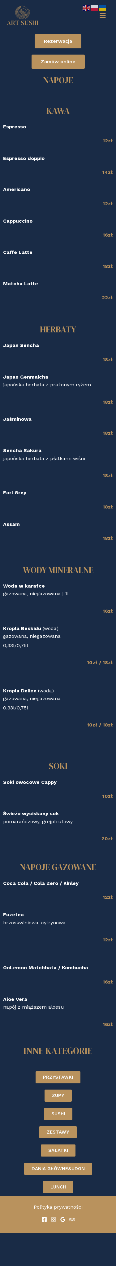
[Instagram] (53, 1219)
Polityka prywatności (58, 1207)
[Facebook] (44, 1219)
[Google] (63, 1219)
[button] (58, 41)
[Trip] (72, 1219)
